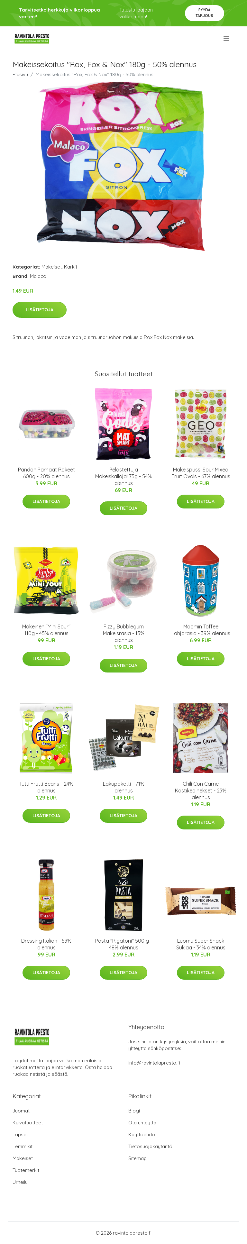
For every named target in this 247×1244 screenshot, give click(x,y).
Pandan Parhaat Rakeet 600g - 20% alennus (46, 473)
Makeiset (51, 267)
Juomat (21, 1111)
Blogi (134, 1111)
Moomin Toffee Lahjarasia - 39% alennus (200, 629)
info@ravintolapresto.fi (154, 1063)
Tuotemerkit (26, 1170)
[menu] (226, 38)
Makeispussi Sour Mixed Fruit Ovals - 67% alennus (200, 473)
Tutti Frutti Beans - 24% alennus (46, 787)
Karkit (70, 267)
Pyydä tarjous (204, 12)
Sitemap (137, 1158)
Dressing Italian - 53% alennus (46, 944)
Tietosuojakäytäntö (150, 1146)
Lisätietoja (39, 310)
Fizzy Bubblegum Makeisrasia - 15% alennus (123, 633)
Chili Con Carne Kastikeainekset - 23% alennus (200, 790)
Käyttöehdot (142, 1134)
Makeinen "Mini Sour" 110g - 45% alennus (46, 629)
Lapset (20, 1134)
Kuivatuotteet (28, 1123)
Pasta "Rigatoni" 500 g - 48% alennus (123, 944)
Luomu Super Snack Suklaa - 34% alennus (200, 944)
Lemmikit (22, 1146)
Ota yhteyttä (142, 1123)
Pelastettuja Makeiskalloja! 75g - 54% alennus (123, 476)
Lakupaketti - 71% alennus (123, 787)
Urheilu (20, 1182)
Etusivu (20, 74)
